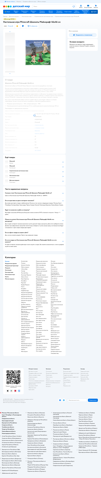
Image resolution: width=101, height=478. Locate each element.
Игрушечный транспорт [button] (11, 266)
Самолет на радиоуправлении (25, 319)
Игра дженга (54, 291)
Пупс (52, 328)
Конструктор (39, 312)
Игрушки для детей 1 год (42, 293)
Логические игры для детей (56, 302)
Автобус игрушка (25, 331)
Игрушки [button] (7, 268)
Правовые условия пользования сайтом (23, 399)
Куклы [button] (7, 276)
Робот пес (38, 287)
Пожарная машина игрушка (25, 334)
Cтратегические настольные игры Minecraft (67, 16)
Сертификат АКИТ (33, 385)
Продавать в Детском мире (35, 373)
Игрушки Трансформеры (42, 302)
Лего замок (53, 267)
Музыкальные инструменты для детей (41, 279)
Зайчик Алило (24, 277)
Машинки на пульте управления (26, 307)
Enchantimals (24, 261)
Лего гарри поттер (40, 320)
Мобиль (23, 349)
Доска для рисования (56, 290)
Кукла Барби (54, 324)
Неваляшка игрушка (41, 269)
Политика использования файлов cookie (35, 383)
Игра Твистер (54, 293)
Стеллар (23, 271)
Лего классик (54, 278)
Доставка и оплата (33, 371)
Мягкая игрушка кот (55, 344)
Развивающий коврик (41, 282)
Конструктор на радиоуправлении (55, 273)
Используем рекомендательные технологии (14, 400)
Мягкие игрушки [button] (9, 279)
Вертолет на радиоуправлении (25, 312)
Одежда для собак (85, 379)
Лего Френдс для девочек (57, 263)
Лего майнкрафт (40, 314)
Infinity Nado (24, 269)
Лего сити (38, 316)
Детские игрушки (14, 16)
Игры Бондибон (55, 308)
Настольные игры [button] (10, 274)
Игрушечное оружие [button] (11, 263)
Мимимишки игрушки (41, 301)
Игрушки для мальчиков (42, 261)
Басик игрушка (54, 342)
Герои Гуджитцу (25, 279)
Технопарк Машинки (26, 275)
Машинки (23, 302)
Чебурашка (38, 304)
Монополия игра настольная (55, 316)
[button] (94, 12)
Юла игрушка (24, 351)
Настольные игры (26, 16)
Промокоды (32, 379)
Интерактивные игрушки (42, 277)
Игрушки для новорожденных (40, 284)
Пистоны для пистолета (27, 298)
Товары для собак (85, 375)
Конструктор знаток (41, 349)
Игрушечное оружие (26, 300)
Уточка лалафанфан (40, 297)
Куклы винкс (54, 334)
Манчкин (53, 284)
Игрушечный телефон (41, 289)
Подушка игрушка (55, 349)
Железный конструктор (42, 343)
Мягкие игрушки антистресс (55, 347)
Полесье (23, 263)
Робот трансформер (41, 265)
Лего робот (39, 341)
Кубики (23, 341)
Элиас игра (53, 310)
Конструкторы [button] (9, 272)
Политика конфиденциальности (36, 380)
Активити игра (54, 295)
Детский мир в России (8, 402)
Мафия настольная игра (56, 313)
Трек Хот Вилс (24, 316)
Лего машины (54, 271)
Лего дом (53, 261)
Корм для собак (84, 377)
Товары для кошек (85, 371)
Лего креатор (39, 345)
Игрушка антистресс (41, 263)
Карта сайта (31, 389)
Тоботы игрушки (25, 267)
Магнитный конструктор (42, 330)
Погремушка (24, 347)
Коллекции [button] (8, 270)
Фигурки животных (40, 291)
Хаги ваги (38, 295)
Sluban (52, 265)
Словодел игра (54, 299)
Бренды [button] (7, 261)
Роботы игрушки (40, 267)
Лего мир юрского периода (40, 336)
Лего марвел (39, 326)
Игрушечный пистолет (26, 294)
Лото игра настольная (56, 319)
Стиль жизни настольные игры (57, 305)
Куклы (52, 322)
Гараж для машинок (25, 325)
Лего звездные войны (41, 318)
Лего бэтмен (39, 299)
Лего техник (39, 322)
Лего (37, 308)
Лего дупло (39, 324)
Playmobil (23, 282)
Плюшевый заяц (55, 353)
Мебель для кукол (55, 336)
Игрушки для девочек (26, 345)
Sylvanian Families (25, 265)
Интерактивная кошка (56, 351)
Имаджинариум (54, 286)
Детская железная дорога (27, 309)
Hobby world (54, 288)
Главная (5, 16)
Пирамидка (39, 273)
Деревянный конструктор (42, 339)
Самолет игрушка (25, 323)
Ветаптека (83, 380)
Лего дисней (54, 280)
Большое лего (54, 269)
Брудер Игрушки (25, 284)
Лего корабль (39, 351)
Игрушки (23, 339)
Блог (64, 384)
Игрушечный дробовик (27, 292)
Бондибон (23, 288)
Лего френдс (39, 328)
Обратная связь (32, 387)
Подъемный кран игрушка (27, 327)
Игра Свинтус (54, 311)
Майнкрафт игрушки (41, 275)
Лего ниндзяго (39, 310)
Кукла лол (53, 321)
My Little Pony (24, 273)
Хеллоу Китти (39, 306)
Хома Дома (23, 280)
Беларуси (23, 402)
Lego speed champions (41, 347)
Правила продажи (33, 377)
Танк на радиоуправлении (27, 321)
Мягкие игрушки (55, 338)
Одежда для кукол (55, 330)
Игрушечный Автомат (26, 296)
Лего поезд (38, 334)
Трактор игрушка (25, 329)
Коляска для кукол (55, 332)
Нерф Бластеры (25, 290)
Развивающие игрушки (26, 343)
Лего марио (39, 332)
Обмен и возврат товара (34, 375)
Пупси (22, 286)
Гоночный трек (24, 314)
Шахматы (53, 297)
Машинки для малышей (41, 271)
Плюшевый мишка (55, 340)
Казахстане (17, 402)
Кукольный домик (55, 326)
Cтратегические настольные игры (43, 16)
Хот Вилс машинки (25, 304)
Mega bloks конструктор (57, 276)
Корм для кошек (84, 373)
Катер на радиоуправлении (25, 337)
